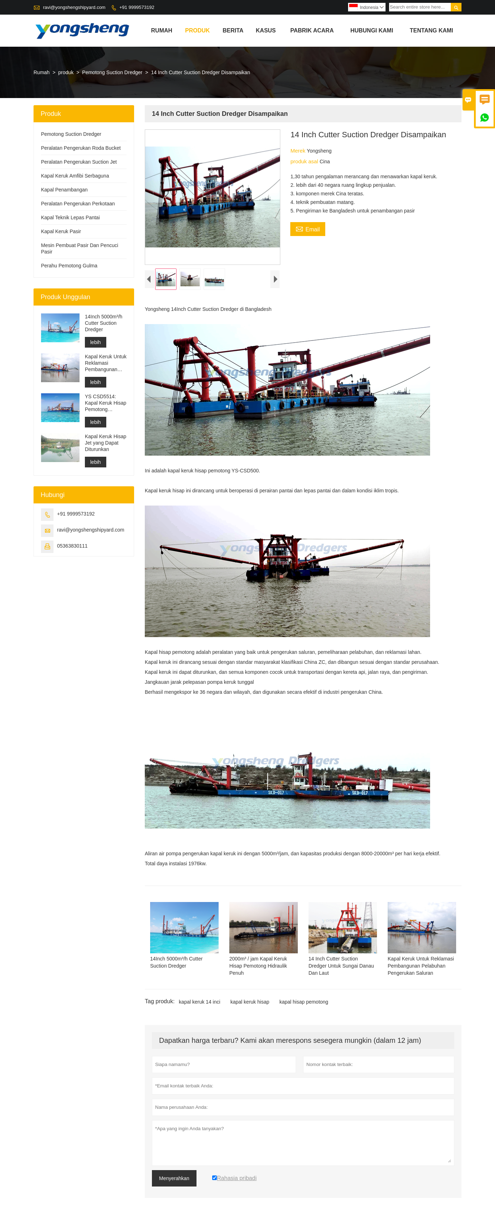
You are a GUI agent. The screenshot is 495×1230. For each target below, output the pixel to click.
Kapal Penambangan (64, 190)
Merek (298, 151)
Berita (233, 30)
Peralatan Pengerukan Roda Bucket (81, 148)
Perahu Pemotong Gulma (69, 265)
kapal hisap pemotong (303, 1002)
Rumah (162, 30)
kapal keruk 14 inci (199, 1002)
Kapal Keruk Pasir (61, 231)
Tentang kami (431, 30)
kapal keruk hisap (249, 1002)
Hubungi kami (371, 30)
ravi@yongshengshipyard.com (74, 7)
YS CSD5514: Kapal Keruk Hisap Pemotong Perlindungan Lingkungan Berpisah (105, 403)
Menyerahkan (174, 1178)
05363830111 (72, 546)
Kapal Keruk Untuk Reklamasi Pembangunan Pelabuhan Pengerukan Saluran (106, 363)
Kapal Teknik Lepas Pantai (70, 217)
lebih (95, 342)
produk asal (305, 161)
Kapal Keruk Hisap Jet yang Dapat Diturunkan (105, 443)
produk (197, 30)
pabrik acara (312, 30)
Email (308, 228)
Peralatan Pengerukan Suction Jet (79, 162)
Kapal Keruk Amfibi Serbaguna (75, 176)
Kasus (266, 30)
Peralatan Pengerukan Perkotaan (78, 203)
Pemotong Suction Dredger (112, 72)
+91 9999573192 (136, 7)
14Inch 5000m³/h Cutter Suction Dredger (103, 323)
